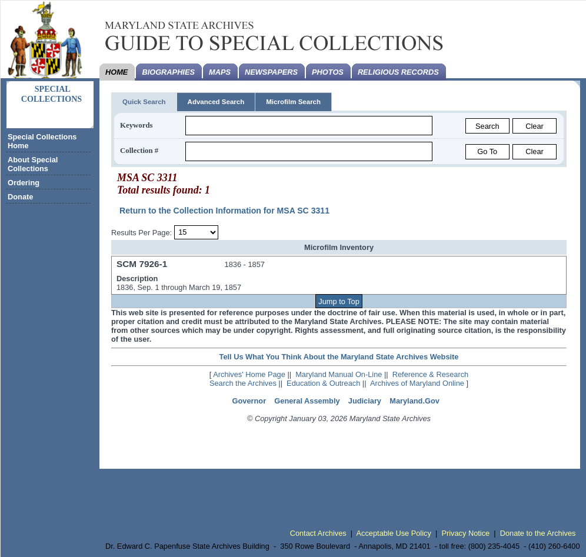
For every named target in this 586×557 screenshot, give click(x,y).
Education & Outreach (323, 383)
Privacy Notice (465, 533)
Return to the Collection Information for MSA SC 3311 (224, 210)
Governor (249, 400)
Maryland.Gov (414, 400)
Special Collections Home (42, 141)
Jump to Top (338, 301)
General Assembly (306, 400)
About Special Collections (33, 164)
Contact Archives (318, 533)
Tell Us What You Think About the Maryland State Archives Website (339, 356)
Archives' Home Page (249, 374)
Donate (20, 196)
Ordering (23, 182)
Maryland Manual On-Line (338, 374)
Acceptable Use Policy (394, 533)
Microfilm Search (293, 101)
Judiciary (364, 400)
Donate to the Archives (538, 533)
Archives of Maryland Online (417, 383)
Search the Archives (243, 383)
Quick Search (144, 101)
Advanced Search (216, 101)
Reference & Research (430, 374)
